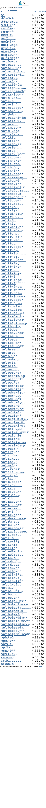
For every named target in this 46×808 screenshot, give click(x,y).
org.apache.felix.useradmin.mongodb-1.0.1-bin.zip (10, 701)
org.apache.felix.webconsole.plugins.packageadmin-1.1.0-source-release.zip (15, 746)
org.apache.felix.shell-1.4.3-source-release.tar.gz (11, 647)
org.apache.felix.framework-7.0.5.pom (8, 181)
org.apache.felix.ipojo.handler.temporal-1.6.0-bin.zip (11, 486)
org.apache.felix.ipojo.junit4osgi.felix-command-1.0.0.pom (12, 510)
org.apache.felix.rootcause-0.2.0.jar (8, 596)
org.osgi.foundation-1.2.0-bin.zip (7, 785)
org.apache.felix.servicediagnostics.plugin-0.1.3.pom (11, 645)
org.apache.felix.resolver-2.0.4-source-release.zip (11, 588)
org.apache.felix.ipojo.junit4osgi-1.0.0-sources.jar (11, 502)
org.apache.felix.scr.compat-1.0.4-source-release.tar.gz (12, 621)
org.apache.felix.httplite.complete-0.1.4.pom (9, 415)
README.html (3, 17)
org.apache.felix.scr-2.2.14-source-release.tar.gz (10, 599)
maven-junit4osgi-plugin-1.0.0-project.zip (9, 62)
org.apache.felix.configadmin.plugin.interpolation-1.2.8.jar (12, 108)
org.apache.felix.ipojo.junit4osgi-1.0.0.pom (9, 503)
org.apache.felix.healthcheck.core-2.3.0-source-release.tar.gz (13, 224)
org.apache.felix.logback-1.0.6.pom (7, 564)
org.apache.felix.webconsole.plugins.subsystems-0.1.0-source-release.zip (15, 756)
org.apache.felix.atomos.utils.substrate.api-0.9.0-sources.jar (13, 82)
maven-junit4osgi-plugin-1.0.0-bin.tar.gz (9, 60)
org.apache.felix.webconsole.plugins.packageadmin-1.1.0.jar (12, 748)
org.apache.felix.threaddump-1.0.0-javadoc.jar (10, 670)
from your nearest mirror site (12, 10)
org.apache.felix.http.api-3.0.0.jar (8, 242)
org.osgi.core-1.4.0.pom (5, 783)
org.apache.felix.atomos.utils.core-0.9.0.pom (9, 81)
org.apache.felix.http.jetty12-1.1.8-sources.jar (10, 355)
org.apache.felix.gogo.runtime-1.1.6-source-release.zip (11, 203)
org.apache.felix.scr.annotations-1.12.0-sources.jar (11, 606)
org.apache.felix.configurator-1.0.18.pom (9, 115)
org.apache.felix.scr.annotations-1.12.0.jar (9, 607)
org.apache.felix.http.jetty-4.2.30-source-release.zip (11, 278)
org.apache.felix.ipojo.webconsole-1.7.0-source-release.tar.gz (13, 538)
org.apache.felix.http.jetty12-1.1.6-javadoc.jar (10, 343)
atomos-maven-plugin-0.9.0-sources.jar (8, 27)
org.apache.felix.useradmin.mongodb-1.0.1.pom (9, 706)
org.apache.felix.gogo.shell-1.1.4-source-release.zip (11, 209)
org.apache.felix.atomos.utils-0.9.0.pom (8, 75)
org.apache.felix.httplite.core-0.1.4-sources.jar (10, 419)
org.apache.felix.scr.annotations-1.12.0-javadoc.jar (11, 603)
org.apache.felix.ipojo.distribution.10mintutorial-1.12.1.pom (13, 453)
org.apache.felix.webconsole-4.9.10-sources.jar (10, 717)
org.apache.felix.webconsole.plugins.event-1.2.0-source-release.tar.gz (14, 731)
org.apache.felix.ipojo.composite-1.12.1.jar (9, 451)
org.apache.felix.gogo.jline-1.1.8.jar (8, 199)
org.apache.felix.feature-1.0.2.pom (7, 159)
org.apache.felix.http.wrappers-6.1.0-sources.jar (10, 408)
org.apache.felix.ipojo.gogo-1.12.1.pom (8, 464)
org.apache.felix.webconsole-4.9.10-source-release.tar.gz (12, 715)
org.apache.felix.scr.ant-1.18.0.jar (8, 613)
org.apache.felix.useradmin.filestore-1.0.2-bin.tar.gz (11, 694)
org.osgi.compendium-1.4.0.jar (6, 776)
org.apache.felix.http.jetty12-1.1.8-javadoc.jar (10, 351)
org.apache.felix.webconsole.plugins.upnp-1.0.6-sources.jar (12, 763)
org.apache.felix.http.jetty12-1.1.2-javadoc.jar (10, 326)
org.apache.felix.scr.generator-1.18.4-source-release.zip (12, 639)
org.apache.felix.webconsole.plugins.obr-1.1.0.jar (10, 743)
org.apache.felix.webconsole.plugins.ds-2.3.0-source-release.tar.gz (14, 725)
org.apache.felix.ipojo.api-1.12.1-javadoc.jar (10, 439)
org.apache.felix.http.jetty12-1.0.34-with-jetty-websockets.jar (13, 307)
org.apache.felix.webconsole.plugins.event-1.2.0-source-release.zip (14, 732)
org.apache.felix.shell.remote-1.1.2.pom (8, 657)
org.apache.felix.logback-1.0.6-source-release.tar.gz (11, 560)
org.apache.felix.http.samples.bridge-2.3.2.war (10, 368)
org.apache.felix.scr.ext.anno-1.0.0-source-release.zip (11, 633)
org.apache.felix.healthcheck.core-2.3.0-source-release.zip (12, 225)
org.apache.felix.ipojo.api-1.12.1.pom (8, 442)
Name (1, 11)
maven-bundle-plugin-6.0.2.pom (6, 55)
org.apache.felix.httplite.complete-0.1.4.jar (9, 414)
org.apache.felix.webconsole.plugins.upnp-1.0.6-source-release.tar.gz (14, 761)
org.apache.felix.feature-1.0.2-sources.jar (9, 157)
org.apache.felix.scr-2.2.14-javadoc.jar (8, 598)
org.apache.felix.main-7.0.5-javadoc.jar (8, 565)
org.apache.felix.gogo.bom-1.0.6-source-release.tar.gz (11, 187)
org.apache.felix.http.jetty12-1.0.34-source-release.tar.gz (12, 303)
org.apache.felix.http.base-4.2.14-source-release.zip (11, 246)
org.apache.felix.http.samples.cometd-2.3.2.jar (10, 371)
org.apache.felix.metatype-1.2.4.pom (8, 580)
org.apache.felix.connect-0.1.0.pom (7, 120)
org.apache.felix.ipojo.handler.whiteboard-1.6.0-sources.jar (12, 495)
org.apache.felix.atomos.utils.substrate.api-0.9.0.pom (11, 84)
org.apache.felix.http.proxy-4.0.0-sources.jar (10, 363)
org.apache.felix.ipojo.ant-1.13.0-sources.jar (10, 436)
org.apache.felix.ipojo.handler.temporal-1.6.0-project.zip (12, 488)
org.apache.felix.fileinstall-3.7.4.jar (8, 164)
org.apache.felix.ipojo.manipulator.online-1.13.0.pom (11, 527)
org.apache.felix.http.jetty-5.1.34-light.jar (9, 289)
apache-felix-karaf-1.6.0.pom (6, 20)
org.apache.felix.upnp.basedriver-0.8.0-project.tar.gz (11, 679)
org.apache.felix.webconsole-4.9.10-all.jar (9, 712)
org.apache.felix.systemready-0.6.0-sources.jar (10, 668)
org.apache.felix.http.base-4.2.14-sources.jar (10, 247)
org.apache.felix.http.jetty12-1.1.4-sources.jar (10, 338)
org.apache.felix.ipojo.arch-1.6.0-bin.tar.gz (9, 443)
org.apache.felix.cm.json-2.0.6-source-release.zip (10, 95)
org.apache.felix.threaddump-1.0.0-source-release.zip (11, 672)
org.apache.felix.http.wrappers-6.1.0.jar (9, 409)
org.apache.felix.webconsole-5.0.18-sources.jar (10, 723)
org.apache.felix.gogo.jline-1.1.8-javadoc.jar (10, 196)
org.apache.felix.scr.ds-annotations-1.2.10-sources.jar (11, 628)
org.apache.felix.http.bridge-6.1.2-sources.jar (10, 258)
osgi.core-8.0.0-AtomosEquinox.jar (7, 795)
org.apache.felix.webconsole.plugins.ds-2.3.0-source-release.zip (13, 726)
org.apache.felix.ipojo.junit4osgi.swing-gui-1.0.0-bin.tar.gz (13, 511)
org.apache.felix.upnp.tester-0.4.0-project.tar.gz (10, 685)
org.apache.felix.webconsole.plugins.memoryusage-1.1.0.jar (12, 738)
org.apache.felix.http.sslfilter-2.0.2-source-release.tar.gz (12, 385)
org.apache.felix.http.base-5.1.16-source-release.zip (11, 252)
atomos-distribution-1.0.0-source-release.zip (9, 24)
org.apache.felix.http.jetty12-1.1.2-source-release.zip (11, 329)
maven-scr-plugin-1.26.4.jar (6, 70)
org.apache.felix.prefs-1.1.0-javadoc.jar (9, 581)
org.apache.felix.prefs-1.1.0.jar (7, 585)
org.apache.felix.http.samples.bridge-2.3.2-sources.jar (11, 366)
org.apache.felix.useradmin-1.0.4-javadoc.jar (9, 688)
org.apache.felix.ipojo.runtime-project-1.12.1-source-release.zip (13, 535)
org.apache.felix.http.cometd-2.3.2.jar (8, 268)
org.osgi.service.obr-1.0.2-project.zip (8, 793)
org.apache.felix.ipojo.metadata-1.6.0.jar (9, 532)
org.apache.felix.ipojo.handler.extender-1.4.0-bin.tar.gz (12, 472)
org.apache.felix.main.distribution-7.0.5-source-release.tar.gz (13, 571)
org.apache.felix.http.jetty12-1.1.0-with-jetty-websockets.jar (13, 323)
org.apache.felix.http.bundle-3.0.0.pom (8, 266)
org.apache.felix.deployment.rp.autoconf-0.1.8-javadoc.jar (12, 139)
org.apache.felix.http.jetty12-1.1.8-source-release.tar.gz (12, 353)
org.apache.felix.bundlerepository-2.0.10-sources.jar (11, 90)
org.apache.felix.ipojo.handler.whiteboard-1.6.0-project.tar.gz (13, 493)
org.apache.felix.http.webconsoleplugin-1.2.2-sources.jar (12, 392)
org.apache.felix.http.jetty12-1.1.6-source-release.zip (11, 346)
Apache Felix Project (19, 7)
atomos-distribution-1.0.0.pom (6, 25)
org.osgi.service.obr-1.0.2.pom (7, 794)
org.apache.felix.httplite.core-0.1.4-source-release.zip (12, 418)
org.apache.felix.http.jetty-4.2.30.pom (8, 281)
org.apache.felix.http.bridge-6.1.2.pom (8, 260)
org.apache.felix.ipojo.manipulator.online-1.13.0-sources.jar (13, 525)
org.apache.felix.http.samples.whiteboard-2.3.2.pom (11, 379)
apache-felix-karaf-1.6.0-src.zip (7, 19)
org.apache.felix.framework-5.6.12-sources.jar (10, 168)
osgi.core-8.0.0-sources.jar (6, 797)
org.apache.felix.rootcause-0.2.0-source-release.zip (11, 594)
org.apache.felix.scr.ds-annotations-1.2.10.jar (10, 629)
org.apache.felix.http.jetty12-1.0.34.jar (9, 308)
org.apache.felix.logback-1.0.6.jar (7, 563)
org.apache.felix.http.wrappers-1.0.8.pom (9, 405)
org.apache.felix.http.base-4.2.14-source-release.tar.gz (12, 245)
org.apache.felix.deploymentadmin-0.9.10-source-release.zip (12, 146)
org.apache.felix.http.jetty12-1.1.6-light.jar (10, 344)
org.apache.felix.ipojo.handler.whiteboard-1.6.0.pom (11, 497)
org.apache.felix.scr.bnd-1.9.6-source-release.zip (10, 616)
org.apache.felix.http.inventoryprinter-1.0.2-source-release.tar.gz (14, 270)
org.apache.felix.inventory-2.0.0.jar (8, 425)
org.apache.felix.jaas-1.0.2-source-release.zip (10, 545)
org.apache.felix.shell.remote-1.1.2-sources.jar (10, 655)
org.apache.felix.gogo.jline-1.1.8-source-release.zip (11, 198)
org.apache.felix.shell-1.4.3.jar (7, 650)
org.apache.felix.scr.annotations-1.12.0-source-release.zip (12, 605)
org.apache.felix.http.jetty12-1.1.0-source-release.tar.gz (12, 320)
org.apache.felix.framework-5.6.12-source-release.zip (11, 167)
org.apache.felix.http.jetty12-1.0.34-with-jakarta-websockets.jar (13, 306)
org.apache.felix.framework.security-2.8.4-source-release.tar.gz (13, 183)
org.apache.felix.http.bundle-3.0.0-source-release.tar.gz (12, 262)
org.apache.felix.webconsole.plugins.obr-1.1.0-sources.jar (12, 742)
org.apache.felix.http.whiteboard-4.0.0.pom (9, 399)
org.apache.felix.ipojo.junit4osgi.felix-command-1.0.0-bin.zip (13, 505)
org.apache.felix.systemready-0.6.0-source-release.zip (11, 667)
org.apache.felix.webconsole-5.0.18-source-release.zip (11, 722)
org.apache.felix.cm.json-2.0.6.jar (7, 97)
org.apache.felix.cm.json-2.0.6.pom (7, 98)
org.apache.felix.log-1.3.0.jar (7, 553)
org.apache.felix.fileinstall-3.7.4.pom (8, 165)
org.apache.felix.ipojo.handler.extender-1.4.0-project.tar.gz (13, 474)
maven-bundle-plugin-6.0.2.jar (6, 54)
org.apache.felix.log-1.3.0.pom (7, 554)
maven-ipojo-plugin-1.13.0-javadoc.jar (8, 56)
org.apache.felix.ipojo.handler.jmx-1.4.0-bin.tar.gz (11, 478)
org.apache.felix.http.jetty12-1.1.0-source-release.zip (11, 321)
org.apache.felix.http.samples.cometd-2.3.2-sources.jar (11, 370)
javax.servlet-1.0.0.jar (5, 42)
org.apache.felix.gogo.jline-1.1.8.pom (8, 200)
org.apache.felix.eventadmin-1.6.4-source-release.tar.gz (12, 151)
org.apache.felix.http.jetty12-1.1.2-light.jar (10, 327)
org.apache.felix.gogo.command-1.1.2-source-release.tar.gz (12, 191)
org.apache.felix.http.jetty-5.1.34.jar (8, 293)
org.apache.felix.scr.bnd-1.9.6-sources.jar (9, 617)
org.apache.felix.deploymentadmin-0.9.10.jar (9, 148)
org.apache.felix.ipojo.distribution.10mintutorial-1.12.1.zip (13, 454)
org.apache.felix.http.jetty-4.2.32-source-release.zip (11, 284)
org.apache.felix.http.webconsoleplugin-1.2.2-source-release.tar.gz (14, 390)
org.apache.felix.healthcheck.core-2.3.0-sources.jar (11, 226)
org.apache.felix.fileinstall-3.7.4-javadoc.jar (10, 160)
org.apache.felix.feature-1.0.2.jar (7, 158)
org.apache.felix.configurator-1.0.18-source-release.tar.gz (12, 111)
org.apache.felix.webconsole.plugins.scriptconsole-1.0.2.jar (12, 752)
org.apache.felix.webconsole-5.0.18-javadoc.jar (10, 720)
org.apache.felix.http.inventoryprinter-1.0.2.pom (10, 274)
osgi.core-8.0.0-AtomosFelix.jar (7, 796)
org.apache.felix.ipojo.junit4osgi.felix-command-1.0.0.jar (12, 509)
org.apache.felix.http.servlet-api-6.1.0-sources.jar (11, 382)
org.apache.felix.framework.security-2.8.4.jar (10, 185)
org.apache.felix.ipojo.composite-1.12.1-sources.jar (11, 450)
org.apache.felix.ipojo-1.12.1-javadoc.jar (9, 428)
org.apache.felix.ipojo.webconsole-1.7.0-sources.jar (11, 540)
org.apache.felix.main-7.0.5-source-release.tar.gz (10, 566)
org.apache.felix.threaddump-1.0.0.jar (8, 674)
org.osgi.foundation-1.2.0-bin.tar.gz (8, 784)
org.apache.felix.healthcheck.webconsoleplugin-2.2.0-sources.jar (13, 236)
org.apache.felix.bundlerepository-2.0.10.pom (9, 92)
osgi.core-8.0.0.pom (4, 799)
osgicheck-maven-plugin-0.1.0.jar (7, 803)
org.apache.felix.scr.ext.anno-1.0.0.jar (8, 635)
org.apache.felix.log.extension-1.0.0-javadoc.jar (10, 555)
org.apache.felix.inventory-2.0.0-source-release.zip (11, 423)
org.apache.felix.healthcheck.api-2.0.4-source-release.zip (12, 219)
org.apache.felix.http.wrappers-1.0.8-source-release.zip (12, 402)
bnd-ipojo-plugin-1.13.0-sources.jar (8, 32)
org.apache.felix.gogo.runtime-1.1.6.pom (8, 206)
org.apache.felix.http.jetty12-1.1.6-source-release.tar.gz (12, 345)
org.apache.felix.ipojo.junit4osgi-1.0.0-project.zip (11, 501)
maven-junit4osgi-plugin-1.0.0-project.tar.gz (9, 61)
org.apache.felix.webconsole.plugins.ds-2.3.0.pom (10, 729)
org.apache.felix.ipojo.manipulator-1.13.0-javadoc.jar (11, 517)
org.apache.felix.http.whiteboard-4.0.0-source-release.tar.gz (13, 395)
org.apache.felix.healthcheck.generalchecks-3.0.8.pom (11, 233)
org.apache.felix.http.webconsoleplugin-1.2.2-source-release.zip (13, 391)
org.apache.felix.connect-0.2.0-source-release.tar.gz (11, 121)
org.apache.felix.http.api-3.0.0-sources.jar (9, 241)
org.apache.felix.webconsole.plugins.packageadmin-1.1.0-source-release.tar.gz (16, 745)
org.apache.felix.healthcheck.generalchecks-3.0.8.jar (11, 232)
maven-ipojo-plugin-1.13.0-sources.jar (8, 57)
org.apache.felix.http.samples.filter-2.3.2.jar (10, 375)
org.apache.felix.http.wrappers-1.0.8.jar (9, 404)
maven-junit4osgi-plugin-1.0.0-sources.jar (9, 63)
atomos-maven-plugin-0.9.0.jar (6, 28)
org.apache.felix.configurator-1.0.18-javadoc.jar (10, 110)
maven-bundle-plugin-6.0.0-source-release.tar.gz (10, 46)
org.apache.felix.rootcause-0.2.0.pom (8, 597)
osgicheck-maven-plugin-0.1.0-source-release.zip (10, 801)
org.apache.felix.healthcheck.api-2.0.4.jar (9, 221)
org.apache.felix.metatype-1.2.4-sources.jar (9, 578)
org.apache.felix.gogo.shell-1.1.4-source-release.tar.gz (12, 208)
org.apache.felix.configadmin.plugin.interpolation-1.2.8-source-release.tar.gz (16, 105)
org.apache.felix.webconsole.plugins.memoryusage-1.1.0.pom (12, 739)
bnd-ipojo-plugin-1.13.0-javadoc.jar (8, 31)
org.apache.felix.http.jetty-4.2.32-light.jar (9, 282)
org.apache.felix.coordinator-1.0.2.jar (8, 135)
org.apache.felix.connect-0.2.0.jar (7, 124)
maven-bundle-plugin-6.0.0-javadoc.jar (8, 45)
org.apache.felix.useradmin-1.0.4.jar (8, 692)
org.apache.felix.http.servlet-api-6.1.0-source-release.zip (12, 381)
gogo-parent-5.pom (4, 36)
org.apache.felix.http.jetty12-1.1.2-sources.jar (10, 330)
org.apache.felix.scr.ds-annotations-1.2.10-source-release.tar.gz (13, 627)
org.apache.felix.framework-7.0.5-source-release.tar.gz (11, 177)
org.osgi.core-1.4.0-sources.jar (7, 781)
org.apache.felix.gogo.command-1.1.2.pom (8, 195)
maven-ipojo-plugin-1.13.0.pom (6, 59)
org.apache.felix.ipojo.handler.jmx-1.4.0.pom (9, 484)
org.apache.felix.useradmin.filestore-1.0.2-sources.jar (11, 697)
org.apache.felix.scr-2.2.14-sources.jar (8, 600)
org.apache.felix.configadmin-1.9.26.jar (8, 102)
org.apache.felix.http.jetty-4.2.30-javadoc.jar (10, 275)
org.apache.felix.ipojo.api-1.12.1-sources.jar (10, 440)
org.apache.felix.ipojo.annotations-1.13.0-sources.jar (11, 433)
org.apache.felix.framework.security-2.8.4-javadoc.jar (11, 182)
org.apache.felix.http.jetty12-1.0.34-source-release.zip (12, 304)
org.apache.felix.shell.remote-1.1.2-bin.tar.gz (10, 652)
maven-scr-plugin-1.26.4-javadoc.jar (8, 66)
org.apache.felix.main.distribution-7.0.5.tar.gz (10, 573)
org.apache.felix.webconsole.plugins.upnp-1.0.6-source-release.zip (14, 762)
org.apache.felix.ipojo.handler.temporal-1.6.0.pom (10, 490)
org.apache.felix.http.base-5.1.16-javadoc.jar (10, 250)
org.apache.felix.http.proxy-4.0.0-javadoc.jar (10, 360)
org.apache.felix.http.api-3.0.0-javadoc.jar (9, 239)
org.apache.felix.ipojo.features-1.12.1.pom (9, 459)
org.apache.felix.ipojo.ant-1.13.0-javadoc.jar (10, 435)
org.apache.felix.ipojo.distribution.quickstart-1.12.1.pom (12, 457)
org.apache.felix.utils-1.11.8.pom (7, 711)
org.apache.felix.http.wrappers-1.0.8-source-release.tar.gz (12, 401)
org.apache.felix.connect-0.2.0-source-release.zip (10, 122)
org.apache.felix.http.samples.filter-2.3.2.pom (10, 376)
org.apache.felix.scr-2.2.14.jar (7, 601)
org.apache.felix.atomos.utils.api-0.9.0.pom (9, 78)
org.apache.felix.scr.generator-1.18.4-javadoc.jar (10, 637)
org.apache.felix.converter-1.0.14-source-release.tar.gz (12, 128)
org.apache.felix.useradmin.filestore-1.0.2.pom (10, 699)
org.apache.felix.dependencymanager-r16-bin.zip (10, 137)
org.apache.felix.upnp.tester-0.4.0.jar (8, 687)
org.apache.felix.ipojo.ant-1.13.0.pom (8, 438)
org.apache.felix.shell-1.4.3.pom (7, 651)
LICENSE (2, 16)
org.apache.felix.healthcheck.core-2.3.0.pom (9, 227)
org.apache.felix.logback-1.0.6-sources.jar (9, 562)
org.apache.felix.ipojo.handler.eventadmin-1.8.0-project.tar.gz (13, 467)
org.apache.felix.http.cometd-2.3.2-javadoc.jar (10, 267)
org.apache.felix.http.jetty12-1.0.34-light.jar (10, 302)
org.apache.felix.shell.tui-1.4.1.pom (8, 664)
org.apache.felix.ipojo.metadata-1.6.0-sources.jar (10, 531)
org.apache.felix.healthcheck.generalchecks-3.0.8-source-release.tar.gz (15, 229)
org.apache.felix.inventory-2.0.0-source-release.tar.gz (11, 422)
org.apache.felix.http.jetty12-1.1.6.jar (8, 350)
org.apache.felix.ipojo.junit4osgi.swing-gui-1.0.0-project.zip (13, 514)
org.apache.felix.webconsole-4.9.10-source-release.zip (11, 716)
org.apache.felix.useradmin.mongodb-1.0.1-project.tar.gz (12, 702)
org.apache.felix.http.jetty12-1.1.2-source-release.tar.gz (12, 328)
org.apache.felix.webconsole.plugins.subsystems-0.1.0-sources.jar (13, 757)
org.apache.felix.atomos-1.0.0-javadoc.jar (9, 72)
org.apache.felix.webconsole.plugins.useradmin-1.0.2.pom (12, 770)
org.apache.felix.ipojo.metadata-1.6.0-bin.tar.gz (10, 528)
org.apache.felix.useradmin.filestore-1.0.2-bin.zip (11, 695)
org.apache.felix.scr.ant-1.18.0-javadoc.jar (9, 609)
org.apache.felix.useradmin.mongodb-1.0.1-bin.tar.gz (11, 700)
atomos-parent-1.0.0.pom (5, 30)
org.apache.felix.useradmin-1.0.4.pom (8, 693)
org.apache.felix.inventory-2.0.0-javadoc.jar (9, 421)
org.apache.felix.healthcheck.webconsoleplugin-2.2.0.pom (12, 238)
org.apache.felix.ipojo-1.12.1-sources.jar (9, 429)
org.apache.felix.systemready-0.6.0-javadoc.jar (10, 665)
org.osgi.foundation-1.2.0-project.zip (8, 787)
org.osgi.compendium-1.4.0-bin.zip (7, 772)
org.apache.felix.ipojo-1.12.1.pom (7, 431)
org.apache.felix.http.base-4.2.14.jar (8, 248)
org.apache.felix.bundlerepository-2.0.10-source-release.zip (12, 89)
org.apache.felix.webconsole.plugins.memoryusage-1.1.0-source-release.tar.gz (16, 736)
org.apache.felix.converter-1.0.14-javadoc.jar (10, 127)
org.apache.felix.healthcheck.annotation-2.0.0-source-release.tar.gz (14, 213)
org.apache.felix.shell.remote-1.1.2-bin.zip (9, 653)
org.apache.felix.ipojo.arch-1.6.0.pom (8, 448)
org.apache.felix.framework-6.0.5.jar (8, 174)
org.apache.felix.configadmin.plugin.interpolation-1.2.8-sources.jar (14, 107)
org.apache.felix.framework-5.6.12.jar (8, 169)
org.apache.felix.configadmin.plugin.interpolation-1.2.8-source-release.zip (15, 106)
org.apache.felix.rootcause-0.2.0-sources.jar (9, 595)
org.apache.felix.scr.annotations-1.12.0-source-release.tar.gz (13, 604)
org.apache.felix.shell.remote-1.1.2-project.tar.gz (11, 654)
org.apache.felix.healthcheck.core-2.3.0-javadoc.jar (11, 223)
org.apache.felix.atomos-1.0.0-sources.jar (9, 73)
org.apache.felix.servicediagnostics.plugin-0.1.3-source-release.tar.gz (15, 642)
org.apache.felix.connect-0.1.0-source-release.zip (10, 117)
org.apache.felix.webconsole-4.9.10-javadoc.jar (10, 714)
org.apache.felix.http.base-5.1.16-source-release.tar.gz (12, 251)
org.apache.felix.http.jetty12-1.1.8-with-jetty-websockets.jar (13, 357)
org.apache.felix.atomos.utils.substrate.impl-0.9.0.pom (11, 87)
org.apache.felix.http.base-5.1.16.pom (8, 254)
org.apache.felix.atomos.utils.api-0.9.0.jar (9, 77)
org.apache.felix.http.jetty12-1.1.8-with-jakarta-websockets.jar (13, 356)
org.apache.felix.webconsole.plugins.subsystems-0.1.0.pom (12, 759)
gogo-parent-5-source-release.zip (7, 35)
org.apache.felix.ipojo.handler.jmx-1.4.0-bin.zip (10, 479)
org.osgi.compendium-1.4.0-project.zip (8, 774)
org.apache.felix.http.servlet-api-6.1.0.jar (9, 383)
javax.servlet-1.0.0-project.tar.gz (7, 40)
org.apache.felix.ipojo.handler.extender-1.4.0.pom (10, 477)
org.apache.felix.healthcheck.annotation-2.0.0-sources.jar (12, 215)
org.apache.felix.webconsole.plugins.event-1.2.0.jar (11, 734)
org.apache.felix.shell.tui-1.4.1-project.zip (9, 661)
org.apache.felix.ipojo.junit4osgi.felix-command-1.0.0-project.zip (14, 507)
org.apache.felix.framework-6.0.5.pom (8, 175)
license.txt (3, 44)
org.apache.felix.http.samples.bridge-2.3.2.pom (10, 367)
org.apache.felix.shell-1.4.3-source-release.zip (10, 648)
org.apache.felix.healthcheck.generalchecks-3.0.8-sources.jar (13, 231)
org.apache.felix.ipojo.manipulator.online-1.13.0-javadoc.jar (13, 524)
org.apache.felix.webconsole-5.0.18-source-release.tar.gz (12, 721)
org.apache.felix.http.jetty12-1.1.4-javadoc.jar (10, 335)
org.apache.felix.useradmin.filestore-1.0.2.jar (10, 698)
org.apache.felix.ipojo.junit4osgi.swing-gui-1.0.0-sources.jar (13, 515)
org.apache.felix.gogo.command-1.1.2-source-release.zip (11, 192)
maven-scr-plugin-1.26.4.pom (6, 71)
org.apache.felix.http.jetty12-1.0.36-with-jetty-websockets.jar (13, 315)
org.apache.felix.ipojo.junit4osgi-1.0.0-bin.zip (10, 499)
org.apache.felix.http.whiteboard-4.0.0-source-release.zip (12, 396)
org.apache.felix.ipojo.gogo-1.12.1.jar (8, 463)
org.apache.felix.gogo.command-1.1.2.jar (8, 194)
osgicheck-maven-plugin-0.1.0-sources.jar (9, 802)
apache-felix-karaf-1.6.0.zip (6, 22)
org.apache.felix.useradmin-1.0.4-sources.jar (9, 691)
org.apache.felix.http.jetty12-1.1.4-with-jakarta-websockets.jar (13, 339)
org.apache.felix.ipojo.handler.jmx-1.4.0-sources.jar (11, 482)
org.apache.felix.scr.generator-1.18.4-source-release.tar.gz (12, 638)
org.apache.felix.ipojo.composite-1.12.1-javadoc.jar (11, 449)
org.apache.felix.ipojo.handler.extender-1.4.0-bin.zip (11, 473)
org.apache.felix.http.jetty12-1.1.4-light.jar (10, 336)
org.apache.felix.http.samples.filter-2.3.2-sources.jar (11, 374)
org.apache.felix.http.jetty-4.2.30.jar (8, 280)
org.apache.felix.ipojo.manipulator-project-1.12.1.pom (11, 523)
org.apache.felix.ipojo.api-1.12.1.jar (8, 441)
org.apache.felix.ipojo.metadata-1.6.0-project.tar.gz (11, 530)
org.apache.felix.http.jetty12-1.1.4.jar (8, 341)
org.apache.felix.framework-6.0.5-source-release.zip (11, 172)
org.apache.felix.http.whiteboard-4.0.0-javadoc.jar (11, 394)
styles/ (2, 15)
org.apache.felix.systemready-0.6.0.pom (8, 669)
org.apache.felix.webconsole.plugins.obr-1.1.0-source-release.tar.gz (14, 740)
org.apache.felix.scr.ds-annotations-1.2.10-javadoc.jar (11, 626)
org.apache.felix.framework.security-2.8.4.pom (10, 186)
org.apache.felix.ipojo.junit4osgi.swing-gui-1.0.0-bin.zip (12, 512)
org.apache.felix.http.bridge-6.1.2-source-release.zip (11, 257)
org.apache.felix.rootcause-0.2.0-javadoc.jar (9, 592)
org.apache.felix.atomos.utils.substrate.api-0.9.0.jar (11, 83)
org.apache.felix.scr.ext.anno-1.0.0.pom (8, 636)
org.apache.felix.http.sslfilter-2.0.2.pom (9, 389)
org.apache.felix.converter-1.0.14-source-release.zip (11, 129)
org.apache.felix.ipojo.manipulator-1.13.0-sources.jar (11, 518)
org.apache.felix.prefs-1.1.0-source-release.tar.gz (11, 582)
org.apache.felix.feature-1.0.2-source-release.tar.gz (11, 156)
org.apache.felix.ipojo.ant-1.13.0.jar (8, 437)
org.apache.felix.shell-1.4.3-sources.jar (9, 649)
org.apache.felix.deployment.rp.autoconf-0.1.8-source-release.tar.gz (14, 140)
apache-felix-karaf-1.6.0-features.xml (8, 18)
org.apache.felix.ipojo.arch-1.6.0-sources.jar (10, 447)
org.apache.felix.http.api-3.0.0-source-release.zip (11, 240)
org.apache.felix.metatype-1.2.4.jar (8, 579)
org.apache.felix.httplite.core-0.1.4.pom (9, 420)
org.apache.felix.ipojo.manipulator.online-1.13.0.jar (11, 526)
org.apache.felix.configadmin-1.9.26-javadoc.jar (10, 99)
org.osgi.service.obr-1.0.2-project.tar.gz (9, 792)
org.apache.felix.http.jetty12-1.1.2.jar (8, 333)
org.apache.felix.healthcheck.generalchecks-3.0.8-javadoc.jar (13, 228)
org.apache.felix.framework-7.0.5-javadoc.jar (9, 176)
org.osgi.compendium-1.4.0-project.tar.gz (9, 773)
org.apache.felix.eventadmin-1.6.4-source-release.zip (11, 152)
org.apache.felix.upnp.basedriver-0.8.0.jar (9, 681)
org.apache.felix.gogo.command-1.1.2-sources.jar (10, 193)
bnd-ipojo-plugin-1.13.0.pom (6, 33)
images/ (2, 14)
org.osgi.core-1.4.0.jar (5, 782)
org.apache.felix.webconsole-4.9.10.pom (8, 719)
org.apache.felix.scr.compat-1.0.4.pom (8, 625)
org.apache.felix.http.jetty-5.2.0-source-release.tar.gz (12, 296)
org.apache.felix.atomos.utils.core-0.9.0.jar (9, 80)
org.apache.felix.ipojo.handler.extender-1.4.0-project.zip (12, 475)
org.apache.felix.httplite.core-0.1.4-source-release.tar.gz (12, 417)
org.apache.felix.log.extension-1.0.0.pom (9, 559)
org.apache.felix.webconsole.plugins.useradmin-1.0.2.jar (12, 769)
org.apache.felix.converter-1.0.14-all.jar (9, 126)
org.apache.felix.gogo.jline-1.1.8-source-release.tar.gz (12, 197)
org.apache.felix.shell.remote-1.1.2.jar (8, 656)
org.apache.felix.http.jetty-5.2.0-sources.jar (10, 298)
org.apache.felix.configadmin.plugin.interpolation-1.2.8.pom (12, 109)
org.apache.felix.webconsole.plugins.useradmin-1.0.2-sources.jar (13, 768)
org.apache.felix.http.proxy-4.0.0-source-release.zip (11, 362)
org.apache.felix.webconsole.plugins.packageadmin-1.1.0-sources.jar (14, 747)
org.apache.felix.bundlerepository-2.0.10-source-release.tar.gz (13, 88)
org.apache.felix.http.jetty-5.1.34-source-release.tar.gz (12, 290)
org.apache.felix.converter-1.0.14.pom (8, 131)
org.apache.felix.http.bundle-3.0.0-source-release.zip (11, 263)
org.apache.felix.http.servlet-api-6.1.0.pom (9, 384)
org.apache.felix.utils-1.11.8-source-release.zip (10, 709)
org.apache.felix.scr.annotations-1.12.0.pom (9, 608)
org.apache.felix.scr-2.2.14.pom (7, 602)
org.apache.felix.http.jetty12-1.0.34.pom (9, 309)
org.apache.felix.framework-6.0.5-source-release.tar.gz (11, 171)
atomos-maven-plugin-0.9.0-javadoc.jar (8, 26)
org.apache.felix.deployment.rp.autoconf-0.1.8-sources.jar (12, 142)
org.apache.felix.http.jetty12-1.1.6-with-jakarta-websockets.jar (13, 348)
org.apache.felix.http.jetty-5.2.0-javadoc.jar (10, 295)
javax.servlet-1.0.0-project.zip (7, 41)
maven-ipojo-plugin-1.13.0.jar (6, 58)
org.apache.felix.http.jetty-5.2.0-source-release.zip (11, 297)
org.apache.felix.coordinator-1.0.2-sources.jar (10, 134)
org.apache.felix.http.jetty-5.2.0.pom (8, 300)
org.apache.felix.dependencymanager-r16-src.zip (10, 138)
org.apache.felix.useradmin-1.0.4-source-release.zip (11, 690)
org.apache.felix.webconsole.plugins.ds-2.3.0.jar (10, 728)
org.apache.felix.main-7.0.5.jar (7, 569)
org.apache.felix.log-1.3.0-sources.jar (8, 552)
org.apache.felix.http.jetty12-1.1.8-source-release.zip (11, 354)
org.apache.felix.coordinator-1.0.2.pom (8, 136)
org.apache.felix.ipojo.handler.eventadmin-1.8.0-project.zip (12, 468)
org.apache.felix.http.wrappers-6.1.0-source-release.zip (12, 407)
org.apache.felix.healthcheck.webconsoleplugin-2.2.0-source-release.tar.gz (15, 234)
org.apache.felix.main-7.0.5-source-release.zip (10, 567)
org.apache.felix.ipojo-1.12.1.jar (7, 430)
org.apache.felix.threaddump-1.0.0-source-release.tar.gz (12, 671)
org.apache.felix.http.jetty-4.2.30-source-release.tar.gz (12, 277)
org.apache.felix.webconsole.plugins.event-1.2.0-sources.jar (12, 733)
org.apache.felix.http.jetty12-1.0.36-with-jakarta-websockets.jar (13, 314)
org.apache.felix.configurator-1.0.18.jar (9, 114)
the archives (40, 806)
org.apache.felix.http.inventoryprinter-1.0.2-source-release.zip (13, 271)
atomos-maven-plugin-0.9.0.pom (6, 29)
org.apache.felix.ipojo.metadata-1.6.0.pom (9, 533)
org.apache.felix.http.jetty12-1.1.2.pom (8, 334)
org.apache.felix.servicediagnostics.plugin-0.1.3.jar (11, 644)
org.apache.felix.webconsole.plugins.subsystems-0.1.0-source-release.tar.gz (15, 755)
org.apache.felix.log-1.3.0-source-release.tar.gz (10, 550)
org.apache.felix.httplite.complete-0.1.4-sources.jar (11, 413)
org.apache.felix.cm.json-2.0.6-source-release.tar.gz (11, 94)
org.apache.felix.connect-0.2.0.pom (7, 125)
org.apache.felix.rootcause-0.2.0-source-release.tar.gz (11, 593)
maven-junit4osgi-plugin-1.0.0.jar (7, 64)
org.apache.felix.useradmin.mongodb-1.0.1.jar (9, 705)
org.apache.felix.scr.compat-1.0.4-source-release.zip (11, 622)
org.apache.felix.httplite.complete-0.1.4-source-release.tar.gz (13, 411)
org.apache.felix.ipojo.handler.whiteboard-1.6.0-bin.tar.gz (12, 491)
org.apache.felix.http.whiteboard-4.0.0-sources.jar (11, 397)
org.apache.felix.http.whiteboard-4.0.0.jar (9, 398)
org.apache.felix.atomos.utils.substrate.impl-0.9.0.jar (11, 86)
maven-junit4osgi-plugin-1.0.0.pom (7, 65)
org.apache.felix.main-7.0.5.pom (7, 570)
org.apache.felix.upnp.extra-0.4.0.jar (8, 684)
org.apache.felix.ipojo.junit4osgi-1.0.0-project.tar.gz (11, 500)
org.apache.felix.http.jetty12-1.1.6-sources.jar (10, 347)
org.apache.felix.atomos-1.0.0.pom (7, 74)
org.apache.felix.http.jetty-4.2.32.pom (8, 287)
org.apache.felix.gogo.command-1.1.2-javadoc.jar (10, 190)
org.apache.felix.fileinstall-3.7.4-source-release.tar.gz (12, 161)
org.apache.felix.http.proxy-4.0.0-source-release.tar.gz (12, 361)
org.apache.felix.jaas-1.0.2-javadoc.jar (8, 544)
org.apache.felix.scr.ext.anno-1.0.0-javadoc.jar (10, 631)
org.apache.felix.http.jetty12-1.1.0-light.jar (10, 319)
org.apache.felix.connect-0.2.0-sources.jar (9, 123)
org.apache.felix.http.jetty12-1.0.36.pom (9, 317)
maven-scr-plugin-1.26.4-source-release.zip (9, 68)
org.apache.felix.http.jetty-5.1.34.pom (8, 294)
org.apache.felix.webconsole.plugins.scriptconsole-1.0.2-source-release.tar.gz (16, 750)
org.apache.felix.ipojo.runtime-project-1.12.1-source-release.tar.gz (14, 534)
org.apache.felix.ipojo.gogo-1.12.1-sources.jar (10, 462)
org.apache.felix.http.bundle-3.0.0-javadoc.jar (10, 261)
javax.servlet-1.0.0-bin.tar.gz (7, 38)
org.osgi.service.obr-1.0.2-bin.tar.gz (8, 790)
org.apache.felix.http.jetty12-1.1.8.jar (8, 358)
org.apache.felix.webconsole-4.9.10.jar (8, 718)
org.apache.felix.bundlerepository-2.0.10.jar (9, 91)
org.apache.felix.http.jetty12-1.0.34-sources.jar (10, 305)
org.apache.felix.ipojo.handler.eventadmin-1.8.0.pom (11, 471)
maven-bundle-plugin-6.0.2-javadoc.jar (8, 50)
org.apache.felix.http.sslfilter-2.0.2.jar (9, 388)
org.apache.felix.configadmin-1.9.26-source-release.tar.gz (12, 100)
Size (40, 11)
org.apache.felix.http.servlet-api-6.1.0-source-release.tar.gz (13, 380)
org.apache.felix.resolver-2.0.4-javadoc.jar (9, 586)
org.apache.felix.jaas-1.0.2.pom (7, 548)
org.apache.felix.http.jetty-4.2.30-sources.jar (10, 279)
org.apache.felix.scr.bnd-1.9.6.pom (7, 619)
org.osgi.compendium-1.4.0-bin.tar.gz (8, 771)
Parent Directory (4, 13)
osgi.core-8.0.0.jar (4, 798)
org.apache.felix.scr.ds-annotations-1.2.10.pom (10, 630)
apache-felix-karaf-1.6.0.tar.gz (7, 21)
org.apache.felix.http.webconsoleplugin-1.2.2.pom (10, 393)
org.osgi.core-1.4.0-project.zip (7, 780)
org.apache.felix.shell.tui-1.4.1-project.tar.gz (10, 660)
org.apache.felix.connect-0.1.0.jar (7, 119)
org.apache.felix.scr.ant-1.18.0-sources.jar (9, 612)
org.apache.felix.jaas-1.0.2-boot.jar (8, 543)
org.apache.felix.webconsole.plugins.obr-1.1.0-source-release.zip (13, 741)
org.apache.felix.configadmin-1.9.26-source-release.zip (11, 101)
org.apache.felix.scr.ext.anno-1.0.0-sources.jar (10, 634)
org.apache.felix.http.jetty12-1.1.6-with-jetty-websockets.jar (13, 349)
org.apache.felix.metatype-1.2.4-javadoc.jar (9, 575)
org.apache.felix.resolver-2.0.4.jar (8, 590)
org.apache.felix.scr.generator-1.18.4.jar (9, 641)
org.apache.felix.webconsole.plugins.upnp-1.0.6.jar (11, 764)
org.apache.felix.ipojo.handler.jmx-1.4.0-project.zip (11, 481)
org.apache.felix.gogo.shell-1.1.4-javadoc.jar (10, 207)
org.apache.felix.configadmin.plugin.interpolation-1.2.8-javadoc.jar (14, 104)
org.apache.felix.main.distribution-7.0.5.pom (9, 572)
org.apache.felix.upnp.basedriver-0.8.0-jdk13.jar (10, 678)
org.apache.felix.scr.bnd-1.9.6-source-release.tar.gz (11, 615)
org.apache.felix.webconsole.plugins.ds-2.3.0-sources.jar (12, 727)
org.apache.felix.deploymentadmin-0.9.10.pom (9, 149)
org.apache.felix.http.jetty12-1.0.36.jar (9, 316)
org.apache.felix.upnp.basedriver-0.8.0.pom (9, 682)
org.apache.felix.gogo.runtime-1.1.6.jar (8, 205)
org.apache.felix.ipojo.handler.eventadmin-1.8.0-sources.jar (12, 469)
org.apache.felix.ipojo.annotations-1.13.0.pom (10, 434)
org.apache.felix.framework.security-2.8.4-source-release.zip (13, 184)
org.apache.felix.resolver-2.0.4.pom (8, 591)
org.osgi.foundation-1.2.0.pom (6, 789)
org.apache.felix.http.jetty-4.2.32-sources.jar (10, 285)
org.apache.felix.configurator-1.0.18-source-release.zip (12, 112)
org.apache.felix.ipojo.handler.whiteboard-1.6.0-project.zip (12, 494)
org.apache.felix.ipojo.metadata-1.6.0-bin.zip (10, 529)
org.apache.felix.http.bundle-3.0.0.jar (8, 265)
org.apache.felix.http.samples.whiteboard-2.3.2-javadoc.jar (12, 377)
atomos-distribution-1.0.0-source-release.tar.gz (10, 23)
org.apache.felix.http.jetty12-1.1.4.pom (8, 342)
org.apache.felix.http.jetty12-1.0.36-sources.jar (10, 313)
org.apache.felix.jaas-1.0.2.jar (7, 547)
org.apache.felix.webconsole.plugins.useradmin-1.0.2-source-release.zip (15, 767)
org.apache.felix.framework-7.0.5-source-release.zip (11, 178)
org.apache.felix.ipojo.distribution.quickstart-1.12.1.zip (12, 458)
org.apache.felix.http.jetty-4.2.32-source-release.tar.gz (12, 283)
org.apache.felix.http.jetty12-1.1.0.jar (8, 324)
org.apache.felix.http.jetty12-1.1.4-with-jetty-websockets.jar (13, 340)
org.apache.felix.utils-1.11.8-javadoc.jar (9, 707)
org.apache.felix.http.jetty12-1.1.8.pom (8, 359)
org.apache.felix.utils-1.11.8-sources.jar (9, 710)
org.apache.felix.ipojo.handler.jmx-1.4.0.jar (9, 483)
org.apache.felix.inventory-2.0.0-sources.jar (9, 424)
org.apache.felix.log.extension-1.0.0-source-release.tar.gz (12, 556)
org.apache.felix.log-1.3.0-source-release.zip (10, 551)
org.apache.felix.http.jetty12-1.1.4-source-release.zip (11, 337)
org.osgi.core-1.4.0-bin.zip (6, 779)
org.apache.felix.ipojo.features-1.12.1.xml (9, 460)
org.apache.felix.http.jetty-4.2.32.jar (8, 286)
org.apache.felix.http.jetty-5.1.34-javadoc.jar (10, 288)
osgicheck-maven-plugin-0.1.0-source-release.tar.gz (11, 800)
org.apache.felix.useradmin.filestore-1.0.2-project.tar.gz (12, 696)
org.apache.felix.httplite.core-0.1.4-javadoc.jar (10, 416)
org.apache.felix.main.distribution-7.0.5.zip (9, 574)
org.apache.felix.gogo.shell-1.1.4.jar (8, 211)
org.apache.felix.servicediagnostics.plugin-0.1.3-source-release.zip (14, 643)
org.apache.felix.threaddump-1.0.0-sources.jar (10, 673)
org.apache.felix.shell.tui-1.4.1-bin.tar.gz (9, 658)
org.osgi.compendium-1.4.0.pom (6, 777)
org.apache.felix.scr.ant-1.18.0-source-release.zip (11, 611)
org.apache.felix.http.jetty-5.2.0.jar (8, 299)
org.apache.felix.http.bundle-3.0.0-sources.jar (10, 264)
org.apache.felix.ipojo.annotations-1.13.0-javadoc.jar (11, 432)
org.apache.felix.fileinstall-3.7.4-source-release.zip (11, 162)
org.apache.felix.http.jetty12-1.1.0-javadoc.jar (10, 318)
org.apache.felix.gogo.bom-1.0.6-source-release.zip (11, 188)
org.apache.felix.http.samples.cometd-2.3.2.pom (10, 372)
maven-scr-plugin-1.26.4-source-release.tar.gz (10, 67)
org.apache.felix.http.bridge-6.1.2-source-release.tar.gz (12, 256)
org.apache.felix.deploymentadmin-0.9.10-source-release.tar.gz (13, 145)
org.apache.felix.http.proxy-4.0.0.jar (8, 364)
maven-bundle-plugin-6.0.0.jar (6, 48)
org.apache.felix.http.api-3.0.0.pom (8, 243)
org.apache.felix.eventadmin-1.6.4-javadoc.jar (10, 150)
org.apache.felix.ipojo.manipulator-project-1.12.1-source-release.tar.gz (15, 521)
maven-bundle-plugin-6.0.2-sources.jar (8, 53)
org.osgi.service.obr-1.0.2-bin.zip (7, 791)
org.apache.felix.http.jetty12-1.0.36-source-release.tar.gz (12, 311)
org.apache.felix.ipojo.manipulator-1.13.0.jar (10, 519)
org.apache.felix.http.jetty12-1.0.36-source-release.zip (12, 312)
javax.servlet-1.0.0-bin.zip (6, 39)
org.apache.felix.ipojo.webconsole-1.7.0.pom (9, 542)
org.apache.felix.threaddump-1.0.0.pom (8, 675)
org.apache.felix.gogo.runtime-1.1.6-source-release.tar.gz (12, 202)
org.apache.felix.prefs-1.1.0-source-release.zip (10, 583)
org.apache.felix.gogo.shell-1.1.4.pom (8, 212)
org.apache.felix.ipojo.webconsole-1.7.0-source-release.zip (12, 539)
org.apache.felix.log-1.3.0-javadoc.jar (8, 549)
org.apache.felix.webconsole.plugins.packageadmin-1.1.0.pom (12, 749)
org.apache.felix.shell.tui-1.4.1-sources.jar (9, 662)
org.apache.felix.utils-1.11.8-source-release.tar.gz (11, 708)
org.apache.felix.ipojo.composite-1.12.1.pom (9, 452)
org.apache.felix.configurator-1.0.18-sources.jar (10, 113)
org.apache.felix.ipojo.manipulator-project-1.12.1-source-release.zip (14, 522)
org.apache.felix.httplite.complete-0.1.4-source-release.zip (12, 412)
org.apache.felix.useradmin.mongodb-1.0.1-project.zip (11, 703)
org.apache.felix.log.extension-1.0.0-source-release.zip (12, 557)
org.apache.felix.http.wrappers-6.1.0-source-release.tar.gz (12, 406)
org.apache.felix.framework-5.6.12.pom (8, 170)
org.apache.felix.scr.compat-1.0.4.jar (8, 624)
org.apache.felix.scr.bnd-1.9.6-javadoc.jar (9, 614)
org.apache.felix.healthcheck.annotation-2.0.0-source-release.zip (13, 214)
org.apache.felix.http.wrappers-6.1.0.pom (9, 410)
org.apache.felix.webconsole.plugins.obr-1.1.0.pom (10, 744)
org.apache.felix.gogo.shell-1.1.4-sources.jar (10, 210)
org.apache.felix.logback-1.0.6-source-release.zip (10, 561)
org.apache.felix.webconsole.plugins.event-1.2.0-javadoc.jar (12, 730)
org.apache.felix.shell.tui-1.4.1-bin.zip (9, 659)
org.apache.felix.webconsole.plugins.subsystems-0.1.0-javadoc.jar (13, 754)
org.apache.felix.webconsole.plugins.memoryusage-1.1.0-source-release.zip (15, 737)
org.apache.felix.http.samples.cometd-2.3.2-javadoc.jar (11, 369)
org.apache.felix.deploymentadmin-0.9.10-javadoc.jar (11, 144)
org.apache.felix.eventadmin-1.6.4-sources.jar (10, 153)
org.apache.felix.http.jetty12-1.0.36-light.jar (10, 310)
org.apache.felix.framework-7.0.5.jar (8, 180)
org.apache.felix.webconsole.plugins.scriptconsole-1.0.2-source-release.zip (15, 751)
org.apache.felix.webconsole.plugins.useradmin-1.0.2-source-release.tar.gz (15, 766)
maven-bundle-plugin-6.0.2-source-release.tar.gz (10, 51)
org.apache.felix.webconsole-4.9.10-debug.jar (9, 713)
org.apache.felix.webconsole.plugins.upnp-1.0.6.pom (11, 765)
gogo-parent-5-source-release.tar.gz (8, 34)
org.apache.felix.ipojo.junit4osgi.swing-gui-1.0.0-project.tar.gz (13, 513)
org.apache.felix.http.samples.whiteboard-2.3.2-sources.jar (12, 378)
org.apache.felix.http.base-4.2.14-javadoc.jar (10, 244)
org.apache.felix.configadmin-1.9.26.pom (8, 103)
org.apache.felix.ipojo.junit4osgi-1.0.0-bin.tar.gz (11, 498)
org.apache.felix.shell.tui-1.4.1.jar (8, 663)
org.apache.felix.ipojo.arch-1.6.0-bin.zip (9, 444)
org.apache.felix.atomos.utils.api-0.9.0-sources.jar (11, 76)
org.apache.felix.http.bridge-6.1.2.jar (8, 259)
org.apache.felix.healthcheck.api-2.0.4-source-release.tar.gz (13, 218)
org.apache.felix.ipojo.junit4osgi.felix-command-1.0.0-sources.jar (14, 508)
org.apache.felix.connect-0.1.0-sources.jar (9, 118)
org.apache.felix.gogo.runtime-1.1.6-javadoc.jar (10, 201)
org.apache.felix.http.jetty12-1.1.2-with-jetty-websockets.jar (13, 332)
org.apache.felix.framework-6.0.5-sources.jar (9, 173)
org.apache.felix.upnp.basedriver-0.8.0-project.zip (11, 680)
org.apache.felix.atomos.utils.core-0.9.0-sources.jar (11, 79)
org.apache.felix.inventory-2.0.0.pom (8, 426)
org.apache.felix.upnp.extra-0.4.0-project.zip (10, 683)
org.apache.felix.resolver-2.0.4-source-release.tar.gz (11, 587)
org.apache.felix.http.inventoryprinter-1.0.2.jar (10, 273)
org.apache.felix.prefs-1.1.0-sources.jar (9, 584)
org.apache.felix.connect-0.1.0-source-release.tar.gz (11, 116)
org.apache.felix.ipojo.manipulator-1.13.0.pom (10, 520)
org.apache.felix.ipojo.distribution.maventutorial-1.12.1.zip (13, 456)
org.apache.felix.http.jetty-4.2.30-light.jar (9, 276)
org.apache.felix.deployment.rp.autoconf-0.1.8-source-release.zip (13, 141)
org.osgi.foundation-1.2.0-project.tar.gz (9, 786)
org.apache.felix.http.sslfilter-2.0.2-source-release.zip (12, 386)
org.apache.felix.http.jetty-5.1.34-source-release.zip (11, 291)
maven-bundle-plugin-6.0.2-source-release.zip (9, 52)
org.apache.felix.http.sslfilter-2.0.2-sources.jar (10, 387)
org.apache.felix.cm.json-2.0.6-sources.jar (9, 96)
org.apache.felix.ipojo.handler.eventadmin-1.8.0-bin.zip (12, 466)
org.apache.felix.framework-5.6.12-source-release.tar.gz (12, 166)
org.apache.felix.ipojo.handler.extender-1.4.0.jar (10, 476)
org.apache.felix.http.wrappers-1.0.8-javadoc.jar (10, 400)
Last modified (34, 11)
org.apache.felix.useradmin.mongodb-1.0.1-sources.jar (11, 704)
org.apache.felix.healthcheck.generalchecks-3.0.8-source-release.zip (14, 230)
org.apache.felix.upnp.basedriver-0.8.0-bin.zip (10, 677)
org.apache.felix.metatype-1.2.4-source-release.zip (11, 577)
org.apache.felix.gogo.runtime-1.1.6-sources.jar (10, 204)
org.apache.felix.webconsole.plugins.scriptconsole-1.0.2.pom (12, 753)
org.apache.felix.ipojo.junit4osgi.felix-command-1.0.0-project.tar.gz (14, 506)
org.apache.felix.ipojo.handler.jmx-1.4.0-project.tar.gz (12, 480)
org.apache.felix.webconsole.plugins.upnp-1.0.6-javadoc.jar (12, 760)
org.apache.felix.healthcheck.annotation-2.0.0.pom (10, 217)
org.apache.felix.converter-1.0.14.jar (8, 130)
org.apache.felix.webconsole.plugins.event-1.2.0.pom (11, 735)
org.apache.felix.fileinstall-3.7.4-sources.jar (10, 163)
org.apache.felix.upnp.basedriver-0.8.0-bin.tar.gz (10, 676)
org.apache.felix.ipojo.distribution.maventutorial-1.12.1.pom (13, 455)
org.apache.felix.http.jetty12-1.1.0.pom (8, 325)
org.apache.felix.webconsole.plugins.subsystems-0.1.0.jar (12, 758)
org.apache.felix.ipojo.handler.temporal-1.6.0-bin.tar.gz (12, 485)
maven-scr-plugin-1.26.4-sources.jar (8, 69)
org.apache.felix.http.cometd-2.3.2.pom (8, 269)
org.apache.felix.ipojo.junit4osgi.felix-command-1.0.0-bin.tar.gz (13, 504)
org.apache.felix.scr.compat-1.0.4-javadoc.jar (10, 620)
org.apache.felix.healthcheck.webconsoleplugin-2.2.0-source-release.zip (15, 235)
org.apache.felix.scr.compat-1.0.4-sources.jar (10, 623)
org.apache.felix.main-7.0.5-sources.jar (8, 568)
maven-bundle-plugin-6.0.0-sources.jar (8, 47)
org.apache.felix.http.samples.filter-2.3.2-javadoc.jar (11, 373)
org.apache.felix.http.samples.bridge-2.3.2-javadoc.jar (11, 365)
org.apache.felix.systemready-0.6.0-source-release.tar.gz (12, 666)
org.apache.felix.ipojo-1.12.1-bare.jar (8, 427)
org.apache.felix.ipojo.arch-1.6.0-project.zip (10, 446)
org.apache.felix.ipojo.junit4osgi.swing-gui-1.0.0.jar (11, 516)
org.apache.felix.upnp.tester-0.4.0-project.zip (10, 686)
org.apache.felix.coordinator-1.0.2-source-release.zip (11, 133)
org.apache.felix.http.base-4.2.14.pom (8, 249)
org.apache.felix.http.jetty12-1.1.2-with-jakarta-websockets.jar (13, 331)
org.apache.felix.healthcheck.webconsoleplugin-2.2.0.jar (12, 237)
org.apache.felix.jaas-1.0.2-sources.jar (8, 546)
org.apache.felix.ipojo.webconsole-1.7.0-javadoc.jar (11, 537)
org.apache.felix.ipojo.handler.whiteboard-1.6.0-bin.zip (12, 492)
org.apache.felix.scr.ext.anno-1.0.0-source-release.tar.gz (12, 632)
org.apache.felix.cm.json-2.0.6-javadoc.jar (9, 93)
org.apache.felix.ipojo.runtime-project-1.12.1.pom (10, 536)
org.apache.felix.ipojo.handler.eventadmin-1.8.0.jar (11, 470)
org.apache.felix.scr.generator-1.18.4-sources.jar (10, 640)
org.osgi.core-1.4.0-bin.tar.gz (7, 778)
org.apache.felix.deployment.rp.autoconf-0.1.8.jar (10, 143)
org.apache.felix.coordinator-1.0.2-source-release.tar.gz (12, 132)
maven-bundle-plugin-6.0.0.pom (6, 49)
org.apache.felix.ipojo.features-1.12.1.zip (9, 461)
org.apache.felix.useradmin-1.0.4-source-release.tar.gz (11, 689)
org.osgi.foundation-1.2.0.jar (6, 788)
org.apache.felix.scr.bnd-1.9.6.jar (7, 618)
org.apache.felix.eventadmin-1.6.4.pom (8, 155)
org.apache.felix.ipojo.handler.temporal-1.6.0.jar (10, 489)
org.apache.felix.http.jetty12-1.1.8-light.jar (10, 352)
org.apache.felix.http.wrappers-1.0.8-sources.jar (10, 403)
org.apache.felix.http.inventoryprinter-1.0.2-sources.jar (12, 272)
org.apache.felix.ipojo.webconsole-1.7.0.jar (9, 541)
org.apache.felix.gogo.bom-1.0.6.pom (8, 189)
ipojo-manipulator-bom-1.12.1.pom (7, 37)
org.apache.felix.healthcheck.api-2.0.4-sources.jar (11, 220)
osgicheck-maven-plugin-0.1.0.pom (7, 804)
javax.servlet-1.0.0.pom (5, 43)
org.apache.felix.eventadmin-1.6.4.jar (8, 154)
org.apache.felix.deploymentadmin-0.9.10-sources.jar (11, 147)
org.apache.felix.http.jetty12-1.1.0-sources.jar (10, 322)
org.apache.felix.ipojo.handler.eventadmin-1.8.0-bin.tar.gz (12, 465)
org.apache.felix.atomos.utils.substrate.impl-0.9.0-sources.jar (13, 85)
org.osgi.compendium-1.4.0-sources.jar (8, 775)
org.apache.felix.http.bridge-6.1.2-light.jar (9, 255)
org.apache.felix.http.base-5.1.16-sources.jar (10, 253)
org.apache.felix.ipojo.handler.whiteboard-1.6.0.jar (11, 496)
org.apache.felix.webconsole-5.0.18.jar (8, 724)
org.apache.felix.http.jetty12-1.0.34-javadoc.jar (10, 301)
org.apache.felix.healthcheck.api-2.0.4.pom (9, 222)
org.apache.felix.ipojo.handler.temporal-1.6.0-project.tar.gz (13, 487)
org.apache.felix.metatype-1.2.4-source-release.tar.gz (11, 576)
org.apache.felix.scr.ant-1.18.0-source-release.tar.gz (11, 610)
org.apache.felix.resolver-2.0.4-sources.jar (9, 589)
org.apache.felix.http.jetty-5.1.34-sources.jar (10, 292)
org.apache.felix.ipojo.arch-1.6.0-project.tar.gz (10, 445)
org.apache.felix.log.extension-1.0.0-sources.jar (10, 558)
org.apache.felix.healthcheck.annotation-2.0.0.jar (10, 216)
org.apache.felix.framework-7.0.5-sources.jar (9, 179)
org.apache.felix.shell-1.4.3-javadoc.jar (9, 646)
